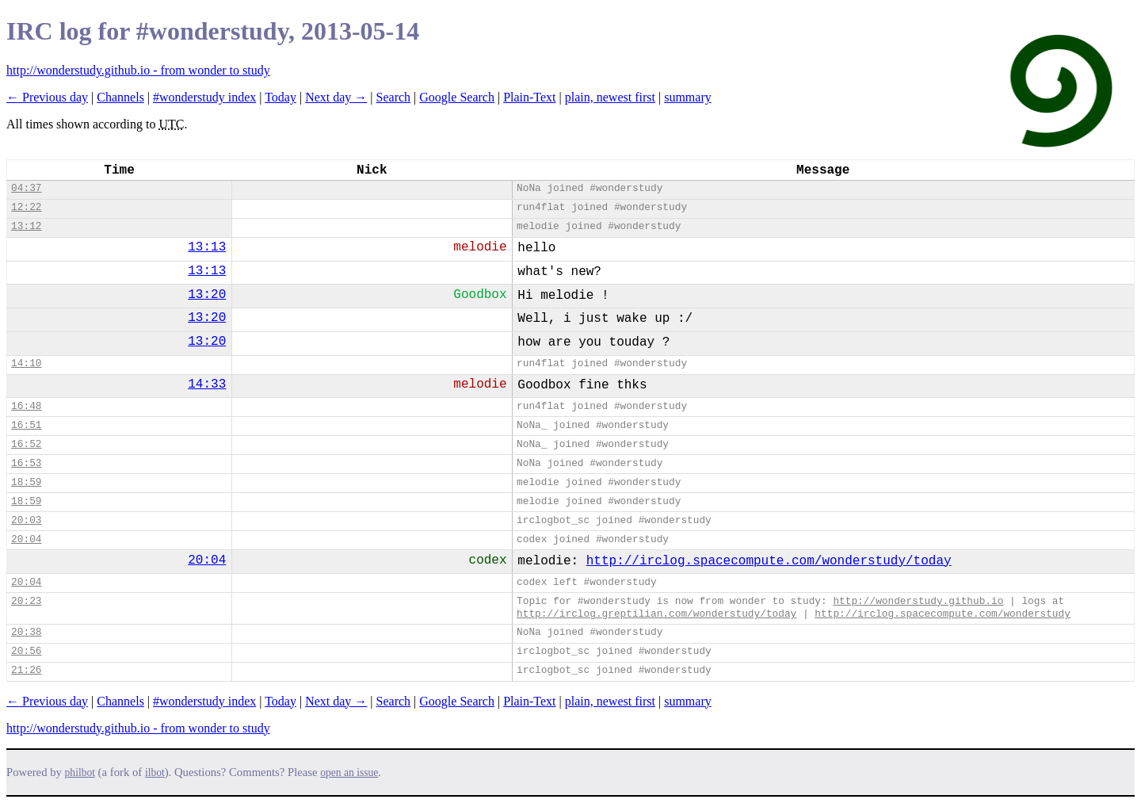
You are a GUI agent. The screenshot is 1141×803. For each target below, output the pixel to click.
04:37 (26, 188)
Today (280, 97)
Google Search (456, 97)
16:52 (26, 444)
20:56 (26, 651)
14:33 (207, 384)
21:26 (26, 670)
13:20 (207, 295)
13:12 (26, 226)
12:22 (26, 207)
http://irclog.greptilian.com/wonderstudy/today (656, 614)
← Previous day (47, 97)
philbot (80, 772)
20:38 (26, 632)
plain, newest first (610, 97)
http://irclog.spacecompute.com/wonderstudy (942, 614)
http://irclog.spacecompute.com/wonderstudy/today (769, 561)
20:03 (26, 520)
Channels (120, 97)
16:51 (26, 425)
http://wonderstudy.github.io (918, 601)
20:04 (26, 539)
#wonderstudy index (204, 97)
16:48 (26, 406)
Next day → (336, 97)
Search (393, 97)
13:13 (207, 247)
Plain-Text (529, 97)
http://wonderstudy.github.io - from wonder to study (138, 70)
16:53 (26, 463)
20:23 (26, 601)
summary (688, 97)
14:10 (26, 363)
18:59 (26, 482)
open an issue (349, 772)
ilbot (155, 772)
